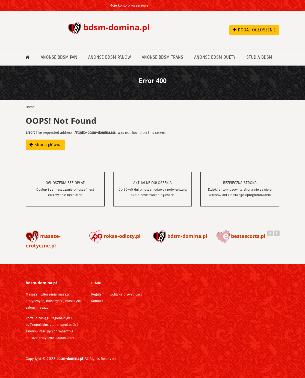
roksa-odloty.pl (115, 236)
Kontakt (97, 301)
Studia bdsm (259, 57)
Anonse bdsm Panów (109, 57)
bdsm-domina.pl (180, 236)
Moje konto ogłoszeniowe (129, 5)
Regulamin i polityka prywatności (116, 294)
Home (30, 107)
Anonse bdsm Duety (214, 57)
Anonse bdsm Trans (162, 57)
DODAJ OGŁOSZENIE (254, 30)
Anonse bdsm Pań (59, 57)
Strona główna (45, 144)
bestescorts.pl (241, 236)
